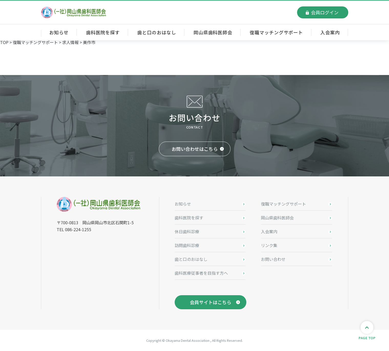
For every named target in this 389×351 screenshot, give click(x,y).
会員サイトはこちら (210, 302)
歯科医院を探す (103, 32)
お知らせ (59, 32)
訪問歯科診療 (187, 245)
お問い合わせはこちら (195, 148)
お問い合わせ (273, 259)
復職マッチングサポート (276, 32)
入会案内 (330, 32)
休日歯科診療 (187, 231)
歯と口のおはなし (156, 32)
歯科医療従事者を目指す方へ (201, 273)
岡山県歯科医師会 (213, 32)
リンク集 (269, 245)
